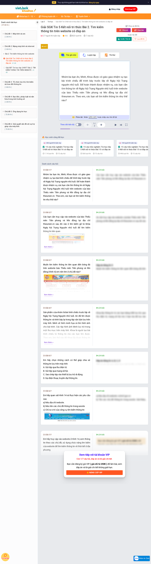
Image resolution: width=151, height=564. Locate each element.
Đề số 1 (44, 46)
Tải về (124, 39)
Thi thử (109, 55)
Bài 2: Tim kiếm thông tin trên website (19, 54)
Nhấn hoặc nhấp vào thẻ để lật (94, 117)
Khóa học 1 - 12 (26, 16)
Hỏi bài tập (5, 556)
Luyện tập (89, 55)
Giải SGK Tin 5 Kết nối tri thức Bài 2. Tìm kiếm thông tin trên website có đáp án (84, 22)
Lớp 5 (43, 22)
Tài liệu (67, 16)
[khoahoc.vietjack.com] (25, 9)
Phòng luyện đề (48, 16)
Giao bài (139, 30)
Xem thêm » (48, 247)
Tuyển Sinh (83, 16)
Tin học (50, 22)
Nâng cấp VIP (94, 498)
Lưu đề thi (139, 39)
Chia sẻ (123, 30)
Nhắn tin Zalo (141, 558)
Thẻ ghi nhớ (68, 55)
